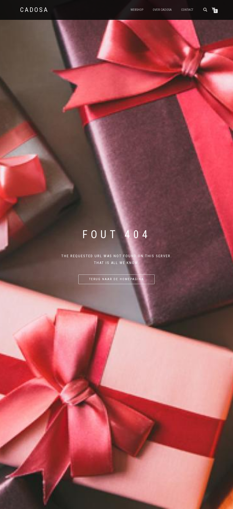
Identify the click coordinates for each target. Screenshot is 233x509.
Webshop (137, 10)
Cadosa (34, 10)
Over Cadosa (162, 10)
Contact (187, 10)
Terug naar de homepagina (116, 279)
